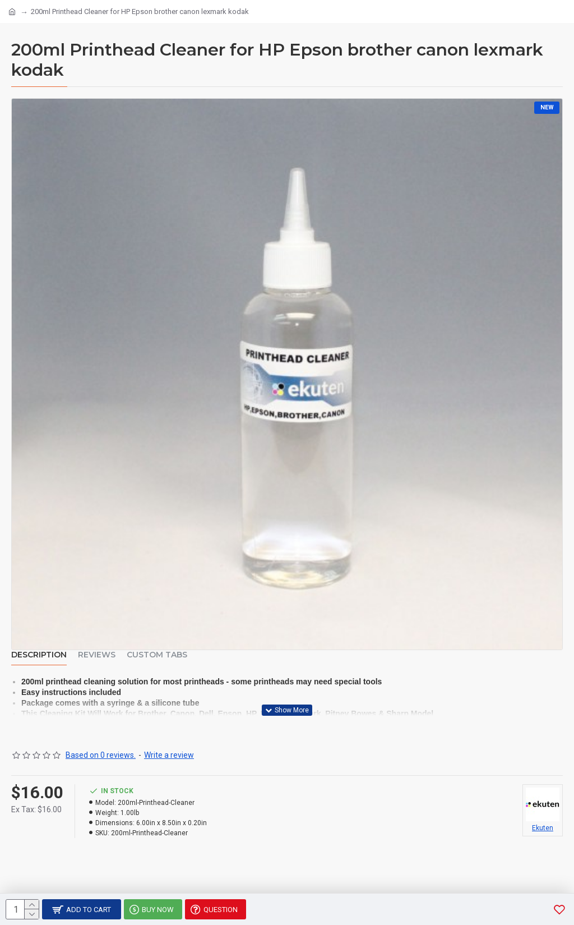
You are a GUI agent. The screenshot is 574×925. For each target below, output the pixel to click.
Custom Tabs (157, 655)
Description (39, 655)
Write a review (169, 755)
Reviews (96, 655)
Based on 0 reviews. (101, 755)
